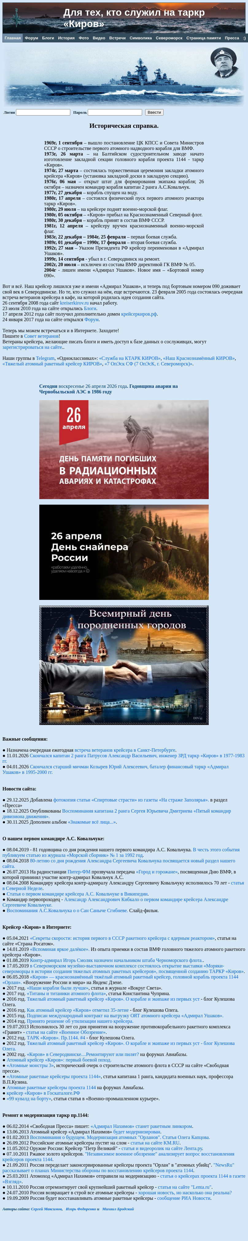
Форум (91, 319)
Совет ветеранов (41, 336)
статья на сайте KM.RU (154, 1142)
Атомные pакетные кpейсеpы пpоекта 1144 (51, 1087)
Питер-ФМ (79, 871)
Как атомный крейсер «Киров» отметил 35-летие (78, 1010)
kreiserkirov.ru (74, 302)
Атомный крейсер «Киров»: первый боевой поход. (59, 1059)
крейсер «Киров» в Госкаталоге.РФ (43, 1093)
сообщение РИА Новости (183, 1198)
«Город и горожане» (157, 871)
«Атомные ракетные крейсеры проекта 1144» (54, 1076)
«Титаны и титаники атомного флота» (66, 993)
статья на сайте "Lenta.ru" (184, 1187)
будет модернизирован (136, 1131)
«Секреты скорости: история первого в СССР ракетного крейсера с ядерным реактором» (122, 938)
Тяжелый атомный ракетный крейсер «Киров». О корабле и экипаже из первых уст (113, 999)
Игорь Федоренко (81, 1209)
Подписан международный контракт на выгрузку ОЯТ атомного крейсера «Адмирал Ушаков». (125, 1015)
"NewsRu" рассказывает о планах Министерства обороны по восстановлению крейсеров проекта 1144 (118, 1167)
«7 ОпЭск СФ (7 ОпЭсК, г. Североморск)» (148, 363)
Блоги (90, 308)
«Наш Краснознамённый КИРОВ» (199, 358)
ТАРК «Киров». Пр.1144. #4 (56, 1037)
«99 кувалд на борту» (29, 1098)
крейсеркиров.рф (139, 314)
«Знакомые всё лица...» (92, 822)
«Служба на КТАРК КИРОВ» (130, 358)
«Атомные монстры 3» (30, 1065)
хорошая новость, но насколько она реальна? (185, 1192)
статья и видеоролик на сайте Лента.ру (162, 1148)
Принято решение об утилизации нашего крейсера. (80, 1021)
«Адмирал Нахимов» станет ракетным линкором (141, 1126)
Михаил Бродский (118, 1209)
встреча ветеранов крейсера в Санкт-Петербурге (125, 750)
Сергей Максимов (46, 1209)
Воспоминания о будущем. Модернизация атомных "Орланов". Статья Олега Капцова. (120, 1137)
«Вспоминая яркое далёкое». (60, 949)
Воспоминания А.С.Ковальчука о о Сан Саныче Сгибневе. (67, 910)
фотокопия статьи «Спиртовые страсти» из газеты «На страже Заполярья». (131, 799)
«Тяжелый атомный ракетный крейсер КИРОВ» (52, 363)
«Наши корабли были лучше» (58, 988)
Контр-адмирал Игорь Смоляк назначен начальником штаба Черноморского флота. (116, 960)
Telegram (45, 358)
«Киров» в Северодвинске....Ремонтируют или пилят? (83, 1054)
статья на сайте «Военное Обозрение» (66, 1032)
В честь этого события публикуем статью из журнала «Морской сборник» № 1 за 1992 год (121, 852)
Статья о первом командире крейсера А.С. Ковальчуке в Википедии (77, 893)
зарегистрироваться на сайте (32, 347)
